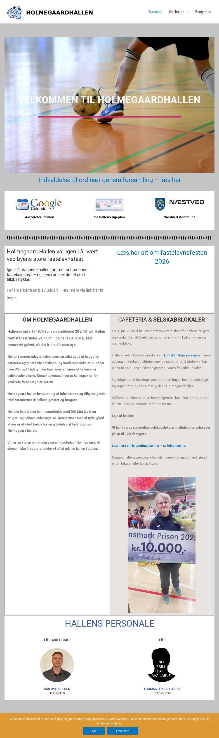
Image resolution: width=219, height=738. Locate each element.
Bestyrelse (203, 12)
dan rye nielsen (57, 689)
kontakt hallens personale (183, 355)
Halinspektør (57, 693)
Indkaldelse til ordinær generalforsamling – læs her (109, 180)
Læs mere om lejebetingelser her (137, 446)
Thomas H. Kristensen (162, 689)
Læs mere (123, 731)
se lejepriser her (178, 446)
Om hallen (176, 12)
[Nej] (213, 726)
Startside (155, 12)
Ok (94, 731)
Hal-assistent (162, 693)
